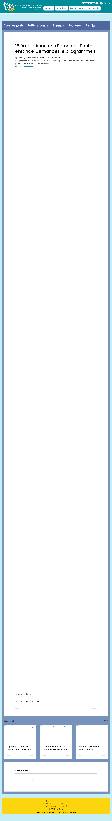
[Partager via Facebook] (16, 701)
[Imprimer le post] (38, 701)
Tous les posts (13, 25)
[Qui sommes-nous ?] (89, 3)
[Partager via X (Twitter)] (22, 701)
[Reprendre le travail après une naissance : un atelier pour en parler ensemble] (20, 733)
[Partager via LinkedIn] (27, 701)
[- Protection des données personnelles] (63, 812)
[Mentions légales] (43, 812)
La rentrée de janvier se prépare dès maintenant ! (55, 748)
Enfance (58, 25)
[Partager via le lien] (32, 701)
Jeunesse (75, 25)
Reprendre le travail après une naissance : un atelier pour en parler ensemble (19, 748)
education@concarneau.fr (56, 806)
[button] (105, 25)
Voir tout (105, 721)
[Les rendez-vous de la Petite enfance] (92, 733)
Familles (91, 25)
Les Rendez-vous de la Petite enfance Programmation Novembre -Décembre (89, 748)
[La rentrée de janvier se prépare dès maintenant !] (56, 733)
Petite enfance (38, 25)
